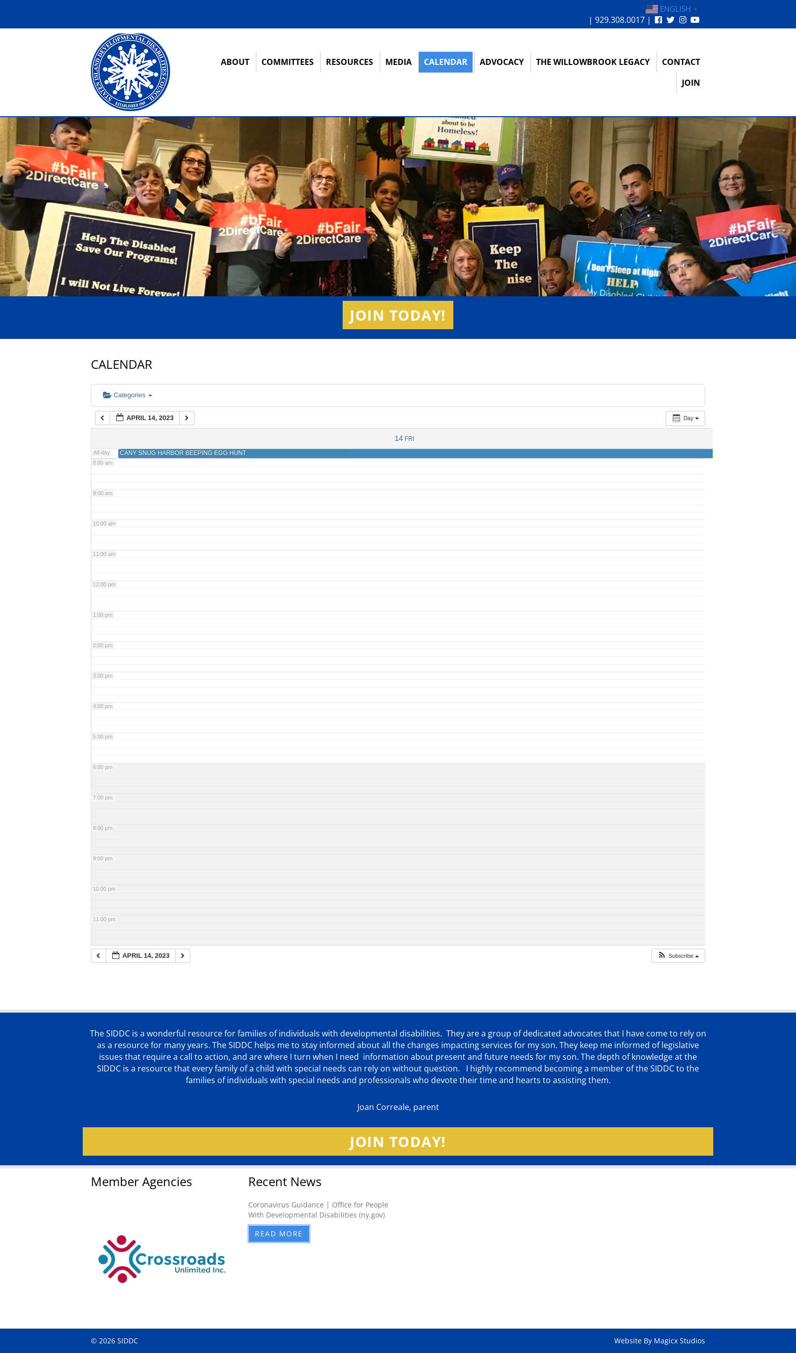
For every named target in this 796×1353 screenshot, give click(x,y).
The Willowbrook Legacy (593, 61)
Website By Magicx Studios (659, 1340)
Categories (127, 395)
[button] (678, 956)
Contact (681, 61)
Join (691, 82)
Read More (279, 1233)
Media (398, 61)
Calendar (446, 61)
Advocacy (502, 61)
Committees (287, 61)
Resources (349, 61)
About (235, 61)
